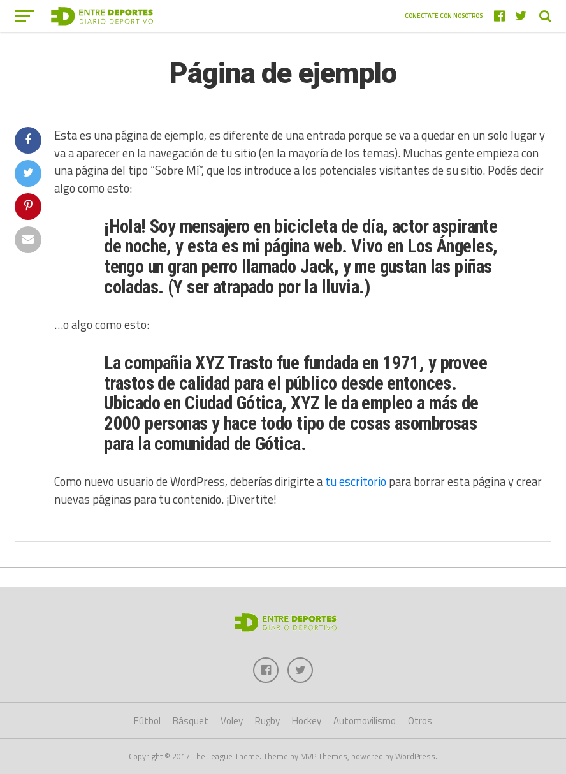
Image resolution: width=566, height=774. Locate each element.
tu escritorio (355, 481)
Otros (420, 720)
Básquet (190, 720)
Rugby (267, 720)
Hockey (306, 720)
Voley (232, 720)
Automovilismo (364, 720)
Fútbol (147, 720)
